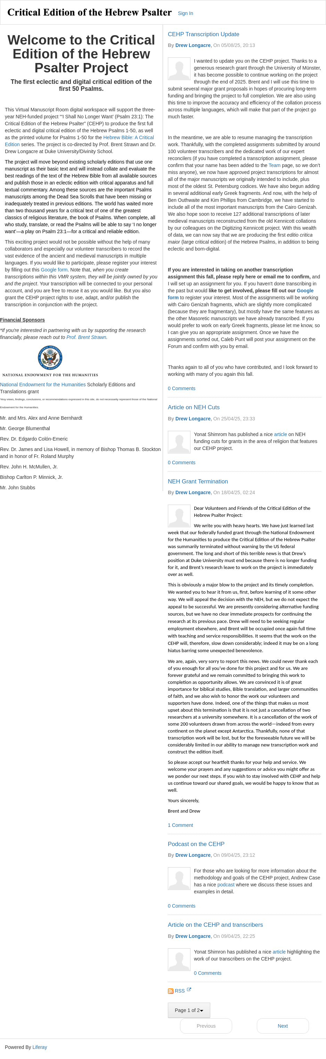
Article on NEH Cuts (194, 407)
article (280, 434)
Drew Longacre (193, 45)
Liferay (39, 1047)
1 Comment (180, 825)
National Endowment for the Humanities (43, 384)
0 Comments (181, 388)
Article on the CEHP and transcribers (215, 925)
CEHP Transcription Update (203, 34)
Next (283, 1026)
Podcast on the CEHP (196, 844)
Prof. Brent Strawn (86, 337)
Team (274, 165)
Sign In (185, 13)
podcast (226, 884)
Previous (206, 1026)
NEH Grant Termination (198, 481)
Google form (54, 269)
